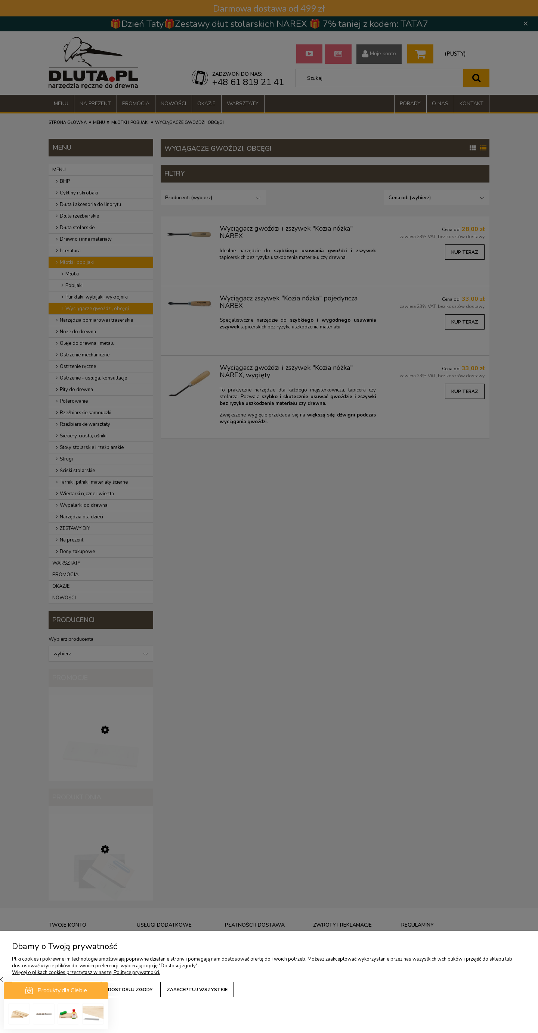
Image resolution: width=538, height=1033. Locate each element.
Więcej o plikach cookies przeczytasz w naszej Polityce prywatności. (86, 972)
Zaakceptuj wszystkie (197, 989)
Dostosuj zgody (130, 989)
